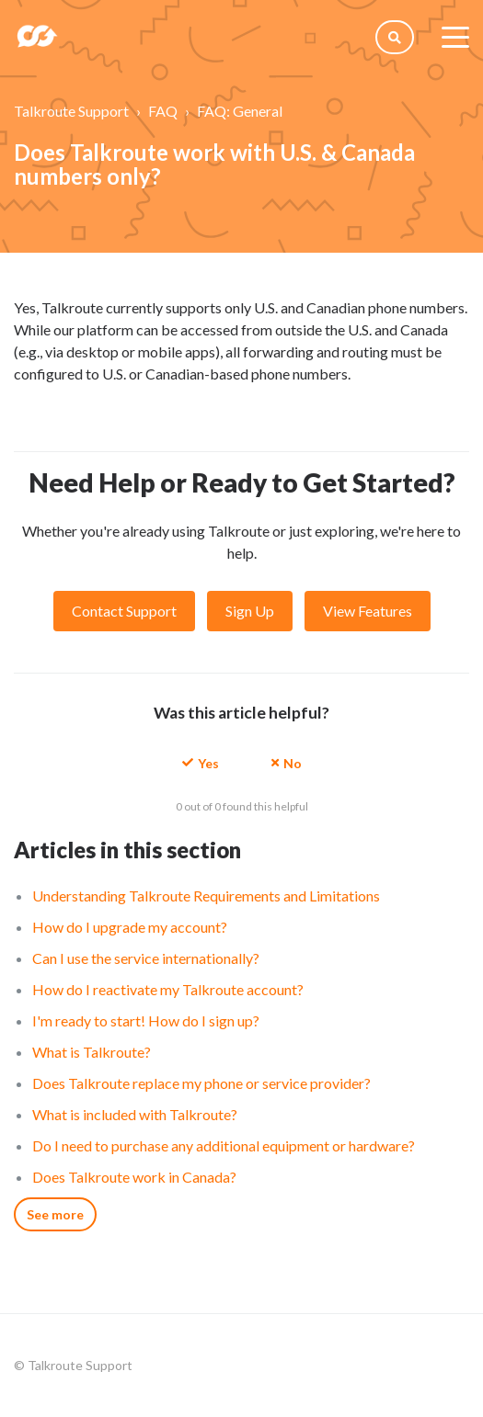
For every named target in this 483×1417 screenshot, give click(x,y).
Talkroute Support (71, 110)
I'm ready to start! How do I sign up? (145, 1020)
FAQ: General (239, 110)
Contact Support (124, 610)
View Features (367, 610)
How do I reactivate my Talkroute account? (168, 989)
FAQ (163, 110)
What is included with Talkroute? (134, 1114)
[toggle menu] (455, 37)
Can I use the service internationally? (145, 958)
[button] (200, 762)
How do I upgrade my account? (129, 926)
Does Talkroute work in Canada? (134, 1176)
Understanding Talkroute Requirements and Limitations (206, 895)
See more (55, 1214)
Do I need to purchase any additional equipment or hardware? (223, 1145)
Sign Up (249, 610)
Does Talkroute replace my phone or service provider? (201, 1083)
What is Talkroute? (91, 1051)
